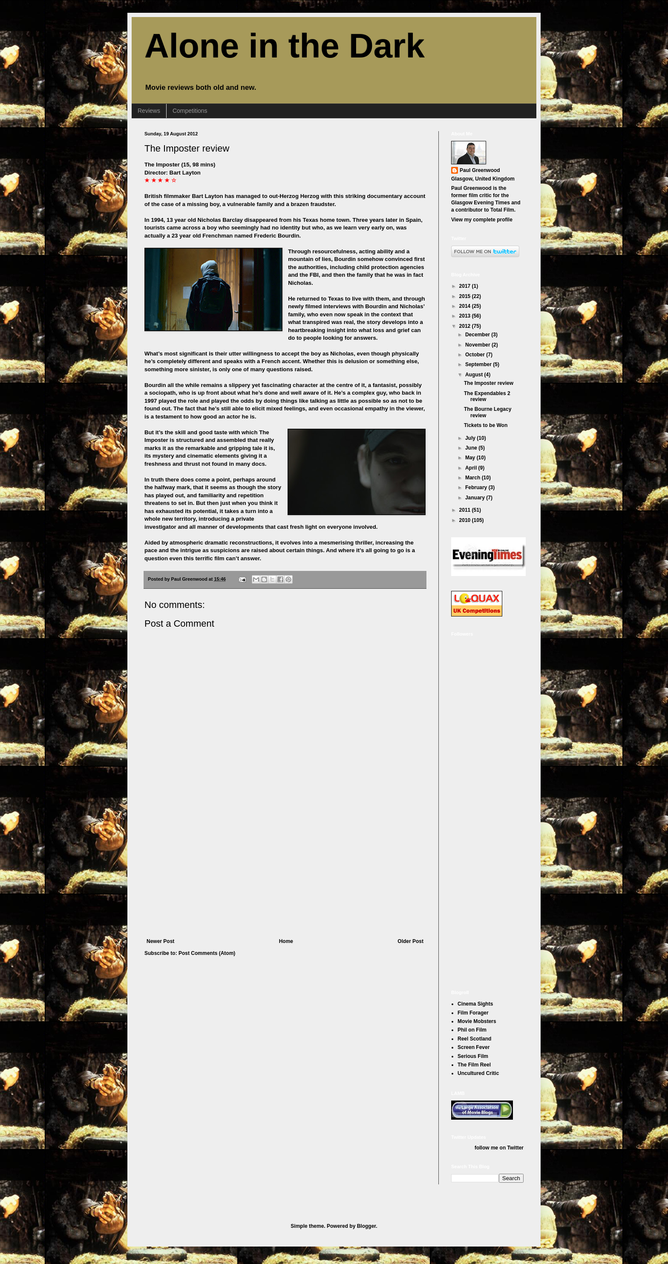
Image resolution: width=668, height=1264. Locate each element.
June (471, 448)
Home (286, 941)
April (471, 468)
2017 (465, 286)
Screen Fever (473, 1047)
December (478, 335)
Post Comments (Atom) (207, 953)
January (475, 498)
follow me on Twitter (499, 1148)
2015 (465, 296)
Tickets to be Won (485, 425)
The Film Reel (474, 1065)
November (478, 345)
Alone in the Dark (284, 46)
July (471, 438)
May (471, 458)
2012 (465, 326)
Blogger (366, 1226)
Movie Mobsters (477, 1021)
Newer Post (160, 941)
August (474, 375)
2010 (465, 520)
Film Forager (473, 1013)
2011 (465, 510)
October (475, 355)
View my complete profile (482, 220)
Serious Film (473, 1056)
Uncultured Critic (478, 1073)
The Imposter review (186, 148)
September (479, 364)
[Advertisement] (285, 874)
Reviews (149, 110)
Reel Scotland (474, 1039)
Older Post (410, 941)
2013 (465, 316)
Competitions (190, 110)
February (477, 487)
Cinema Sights (475, 1004)
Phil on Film (472, 1030)
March (473, 478)
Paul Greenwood (480, 170)
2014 (465, 306)
